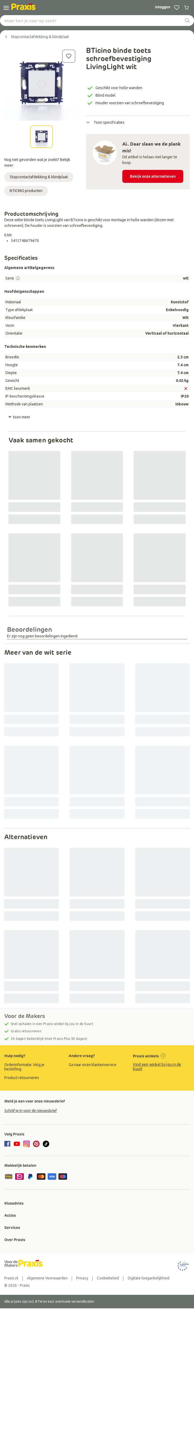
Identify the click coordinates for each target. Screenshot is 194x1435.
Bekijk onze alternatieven (153, 176)
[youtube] (16, 1143)
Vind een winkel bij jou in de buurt (157, 1066)
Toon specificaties (105, 122)
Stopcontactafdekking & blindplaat (39, 177)
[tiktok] (46, 1144)
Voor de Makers (24, 1016)
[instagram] (26, 1143)
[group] (32, 1066)
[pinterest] (36, 1144)
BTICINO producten (26, 191)
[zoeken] (187, 20)
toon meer (19, 417)
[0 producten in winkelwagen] (186, 7)
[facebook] (8, 1144)
